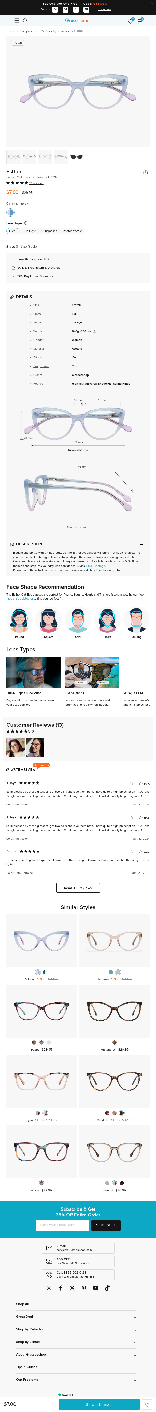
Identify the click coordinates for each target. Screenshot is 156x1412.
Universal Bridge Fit (98, 383)
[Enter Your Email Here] (62, 1225)
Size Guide (29, 246)
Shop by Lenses (28, 1342)
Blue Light (29, 231)
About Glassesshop (31, 1354)
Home (10, 31)
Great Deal (24, 1316)
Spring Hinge (121, 383)
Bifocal (37, 357)
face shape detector (19, 598)
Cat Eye (77, 322)
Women (77, 340)
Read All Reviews (78, 888)
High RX (77, 383)
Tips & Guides (26, 1367)
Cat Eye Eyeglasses (55, 31)
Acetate (77, 348)
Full (74, 314)
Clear (12, 231)
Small (89, 566)
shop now (104, 9)
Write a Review (23, 769)
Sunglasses (49, 231)
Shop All (22, 1304)
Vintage (100, 566)
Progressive (41, 366)
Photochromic (72, 231)
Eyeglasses (27, 31)
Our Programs (27, 1379)
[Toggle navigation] (16, 20)
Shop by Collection (30, 1329)
